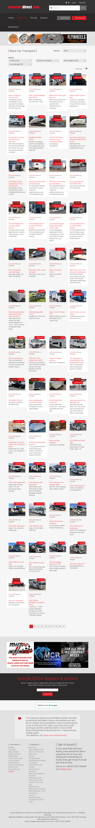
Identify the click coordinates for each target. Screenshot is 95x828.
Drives (31, 756)
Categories (22, 18)
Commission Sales (15, 758)
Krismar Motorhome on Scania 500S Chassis (16, 226)
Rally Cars (33, 754)
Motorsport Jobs (35, 778)
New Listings (13, 752)
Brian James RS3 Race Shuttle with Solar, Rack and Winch (16, 314)
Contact (44, 18)
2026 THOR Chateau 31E (17, 526)
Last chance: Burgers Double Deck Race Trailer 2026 (56, 226)
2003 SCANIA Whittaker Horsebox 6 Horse (36, 603)
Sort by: (56, 51)
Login (74, 3)
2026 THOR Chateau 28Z (17, 482)
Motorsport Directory (37, 789)
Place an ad (79, 18)
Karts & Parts (34, 769)
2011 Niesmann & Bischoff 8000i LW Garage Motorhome (77, 360)
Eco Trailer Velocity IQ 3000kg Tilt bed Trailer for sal (78, 140)
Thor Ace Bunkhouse (16, 358)
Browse (11, 747)
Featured (11, 750)
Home (11, 18)
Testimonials (13, 763)
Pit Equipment (34, 758)
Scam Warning (14, 769)
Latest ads (64, 18)
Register (82, 3)
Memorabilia (34, 787)
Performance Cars (36, 780)
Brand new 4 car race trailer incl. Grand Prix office (17, 445)
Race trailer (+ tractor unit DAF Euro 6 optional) (16, 140)
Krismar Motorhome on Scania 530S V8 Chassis (36, 226)
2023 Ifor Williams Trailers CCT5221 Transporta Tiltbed (56, 140)
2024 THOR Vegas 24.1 (77, 486)
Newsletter (13, 27)
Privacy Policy (14, 760)
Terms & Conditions (15, 765)
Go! (83, 8)
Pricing (34, 18)
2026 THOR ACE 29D (35, 526)
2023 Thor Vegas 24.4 (77, 564)
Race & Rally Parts (36, 750)
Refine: (11, 58)
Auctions (32, 771)
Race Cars (33, 747)
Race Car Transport (36, 752)
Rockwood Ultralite (15, 400)
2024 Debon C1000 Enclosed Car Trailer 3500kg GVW (16, 184)
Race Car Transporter (16, 601)
